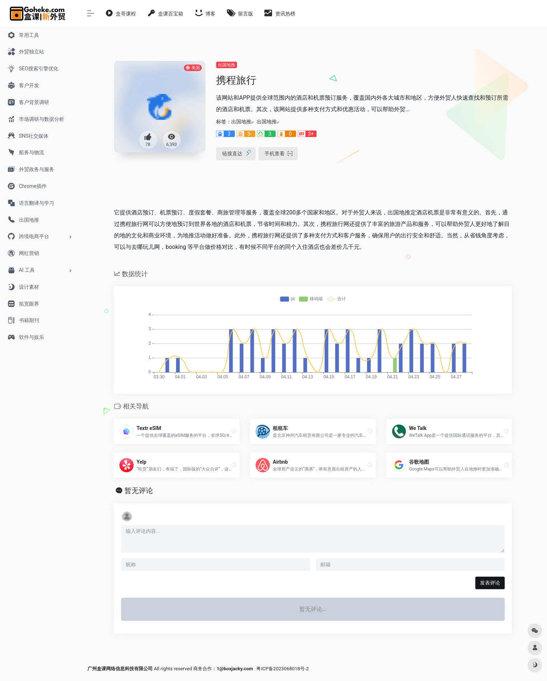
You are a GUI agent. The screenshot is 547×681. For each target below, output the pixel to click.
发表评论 (490, 583)
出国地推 (226, 64)
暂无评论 (138, 490)
